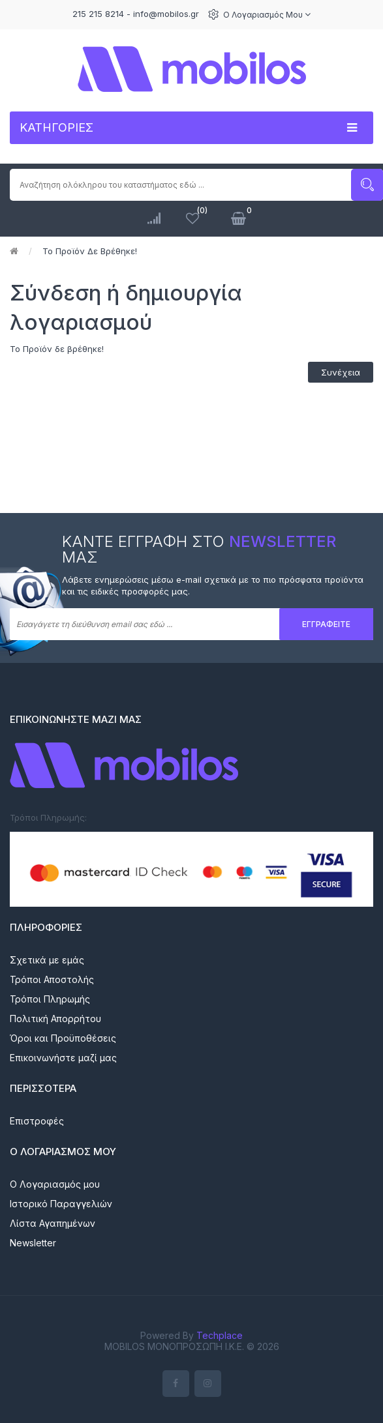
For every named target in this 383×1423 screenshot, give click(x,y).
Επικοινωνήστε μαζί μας (63, 1057)
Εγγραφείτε (326, 624)
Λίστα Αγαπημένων (52, 1223)
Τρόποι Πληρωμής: (48, 817)
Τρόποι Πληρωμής (50, 999)
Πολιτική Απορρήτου (55, 1018)
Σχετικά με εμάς (47, 959)
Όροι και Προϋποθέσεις (63, 1038)
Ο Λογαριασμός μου (267, 15)
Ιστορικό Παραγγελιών (61, 1203)
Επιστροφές (37, 1120)
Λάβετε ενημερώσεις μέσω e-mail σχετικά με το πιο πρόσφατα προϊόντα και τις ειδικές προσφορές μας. (212, 585)
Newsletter (33, 1242)
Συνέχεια (340, 372)
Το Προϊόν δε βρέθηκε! (89, 251)
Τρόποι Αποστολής (52, 979)
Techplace (219, 1335)
